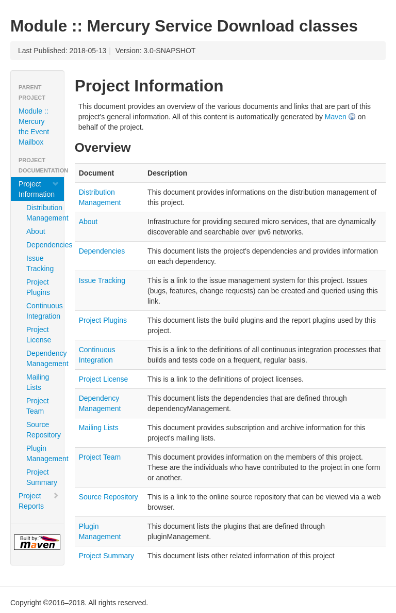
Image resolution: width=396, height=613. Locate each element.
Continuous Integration (41, 311)
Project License (38, 334)
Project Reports (39, 501)
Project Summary (41, 477)
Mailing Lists (37, 382)
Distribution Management (41, 212)
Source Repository (41, 429)
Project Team (37, 406)
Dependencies (41, 245)
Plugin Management (41, 453)
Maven (335, 117)
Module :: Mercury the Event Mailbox (34, 126)
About (35, 231)
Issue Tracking (40, 263)
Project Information (39, 189)
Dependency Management (41, 358)
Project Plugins (38, 287)
